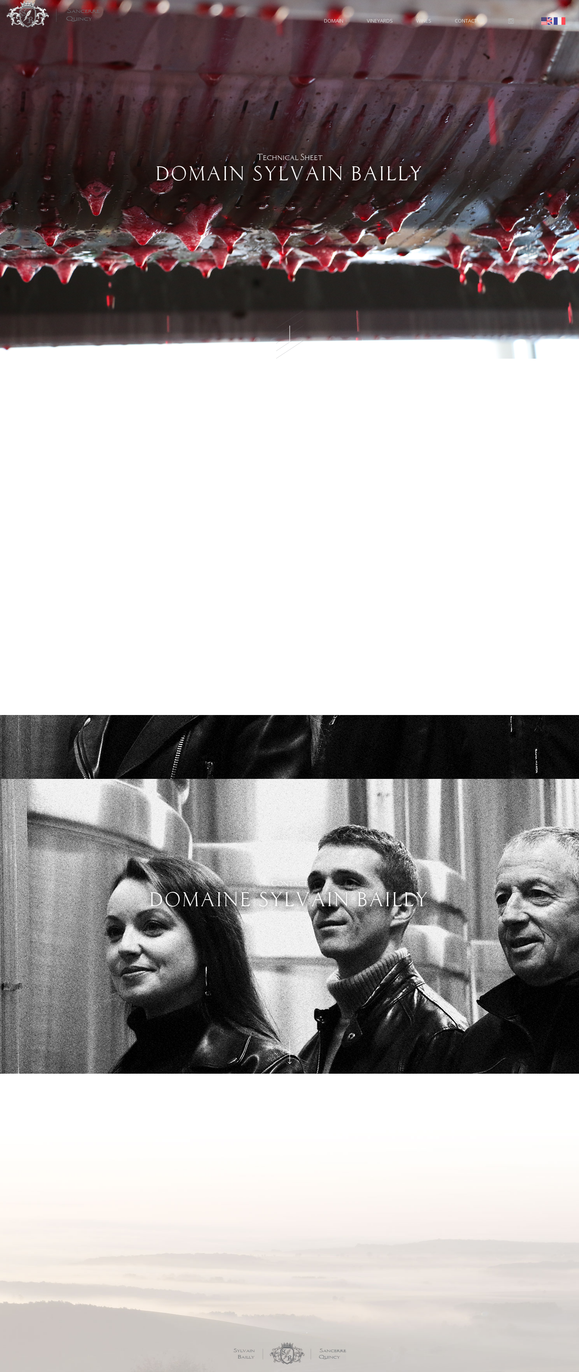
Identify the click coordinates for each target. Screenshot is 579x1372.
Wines (423, 20)
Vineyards (380, 20)
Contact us (470, 20)
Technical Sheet (289, 168)
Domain (333, 20)
